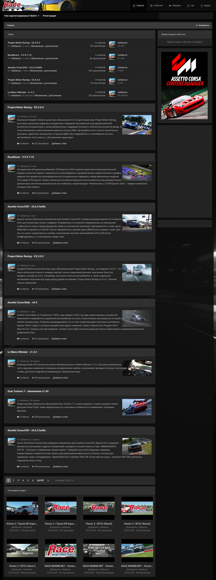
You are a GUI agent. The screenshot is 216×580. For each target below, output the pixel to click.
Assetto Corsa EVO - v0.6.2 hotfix (27, 430)
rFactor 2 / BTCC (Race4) (99, 523)
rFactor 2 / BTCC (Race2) (137, 523)
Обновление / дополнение (44, 46)
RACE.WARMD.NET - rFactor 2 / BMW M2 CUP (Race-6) (112, 566)
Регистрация (49, 15)
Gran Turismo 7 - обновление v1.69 (28, 391)
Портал (140, 5)
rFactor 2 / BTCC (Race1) (22, 566)
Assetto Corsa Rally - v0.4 (22, 302)
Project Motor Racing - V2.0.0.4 (24, 42)
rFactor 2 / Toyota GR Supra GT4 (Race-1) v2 (30, 523)
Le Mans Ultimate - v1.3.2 (21, 92)
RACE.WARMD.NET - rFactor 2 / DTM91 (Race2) (70, 566)
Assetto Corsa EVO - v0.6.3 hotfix (25, 67)
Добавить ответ (59, 143)
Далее (40, 480)
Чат (192, 5)
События (158, 5)
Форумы (176, 5)
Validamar (16, 46)
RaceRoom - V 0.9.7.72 (19, 55)
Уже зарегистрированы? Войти (21, 15)
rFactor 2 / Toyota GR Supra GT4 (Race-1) (67, 523)
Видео (207, 5)
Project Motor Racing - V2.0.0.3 (24, 79)
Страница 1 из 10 (64, 480)
